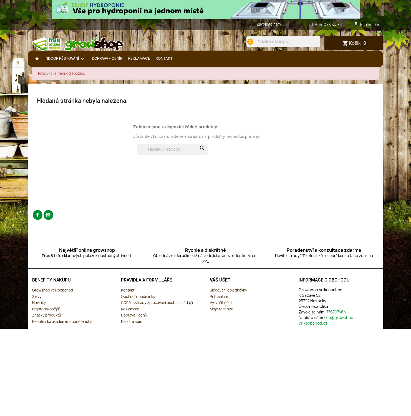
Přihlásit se (219, 300)
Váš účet (220, 284)
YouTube (48, 219)
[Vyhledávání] (172, 153)
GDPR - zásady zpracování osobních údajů (157, 306)
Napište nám (131, 325)
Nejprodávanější (46, 312)
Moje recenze (221, 312)
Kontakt (127, 294)
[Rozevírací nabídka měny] (333, 24)
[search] (246, 42)
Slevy (36, 300)
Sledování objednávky (228, 294)
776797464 (292, 24)
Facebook (37, 219)
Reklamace (130, 312)
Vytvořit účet (221, 306)
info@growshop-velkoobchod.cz (327, 324)
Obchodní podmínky (138, 300)
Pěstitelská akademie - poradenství (62, 325)
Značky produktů (46, 319)
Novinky (39, 306)
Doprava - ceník (134, 319)
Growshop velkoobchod (52, 294)
